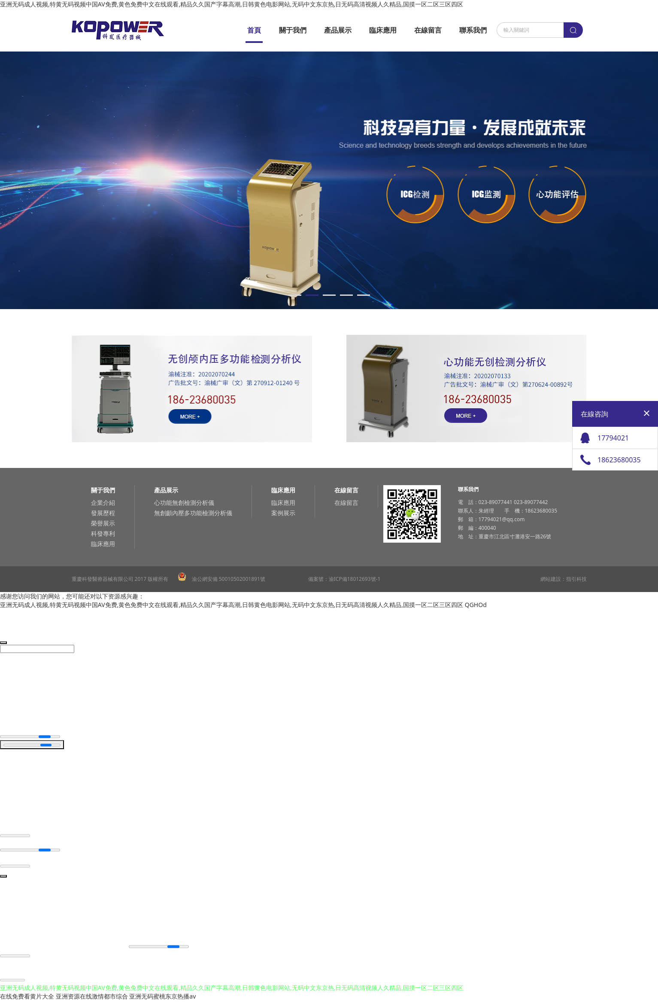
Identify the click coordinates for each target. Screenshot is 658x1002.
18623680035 (619, 460)
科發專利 (103, 533)
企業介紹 (103, 502)
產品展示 (338, 30)
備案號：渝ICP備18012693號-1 (344, 579)
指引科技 (576, 579)
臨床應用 (383, 30)
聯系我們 (473, 30)
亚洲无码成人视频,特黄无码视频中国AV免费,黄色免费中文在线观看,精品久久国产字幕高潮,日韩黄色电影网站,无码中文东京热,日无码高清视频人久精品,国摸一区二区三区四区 (231, 4)
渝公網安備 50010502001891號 (221, 579)
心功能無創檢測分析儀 (184, 502)
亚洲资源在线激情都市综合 (92, 997)
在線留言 (428, 30)
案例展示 (283, 513)
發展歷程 (103, 513)
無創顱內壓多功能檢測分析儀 (193, 513)
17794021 (613, 438)
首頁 (254, 30)
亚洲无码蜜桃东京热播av (162, 997)
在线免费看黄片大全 (27, 997)
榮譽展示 (103, 523)
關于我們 (292, 30)
